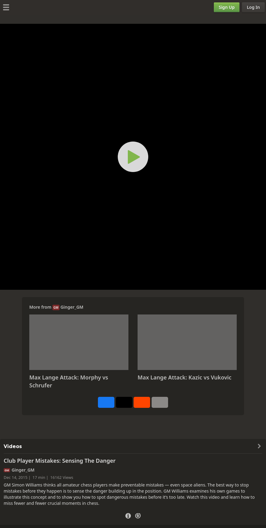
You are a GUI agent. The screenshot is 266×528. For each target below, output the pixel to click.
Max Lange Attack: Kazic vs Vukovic (185, 377)
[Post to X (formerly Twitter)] (124, 402)
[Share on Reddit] (142, 402)
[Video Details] (128, 515)
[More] (160, 402)
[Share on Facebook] (106, 402)
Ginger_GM (71, 307)
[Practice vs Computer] (138, 515)
